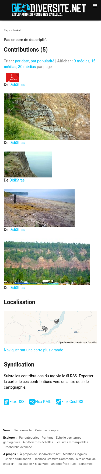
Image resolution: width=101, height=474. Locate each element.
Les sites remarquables (71, 442)
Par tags (47, 437)
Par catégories (29, 437)
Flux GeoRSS (72, 401)
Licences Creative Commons (53, 459)
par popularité (42, 61)
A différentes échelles (38, 442)
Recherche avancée (18, 447)
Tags (7, 30)
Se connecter (23, 430)
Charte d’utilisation (18, 459)
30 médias (27, 67)
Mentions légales (75, 454)
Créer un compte (46, 430)
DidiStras (17, 84)
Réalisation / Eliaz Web (32, 464)
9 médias (81, 61)
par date (22, 61)
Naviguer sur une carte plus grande (33, 350)
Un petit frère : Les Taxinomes (72, 464)
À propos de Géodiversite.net (40, 454)
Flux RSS (17, 401)
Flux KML (43, 401)
